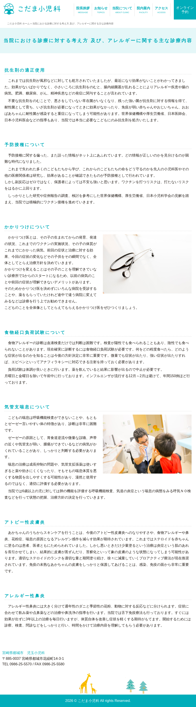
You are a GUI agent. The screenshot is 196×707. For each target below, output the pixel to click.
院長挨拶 (83, 10)
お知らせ (101, 10)
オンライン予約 (185, 10)
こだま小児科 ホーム (18, 23)
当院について (122, 10)
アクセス (161, 10)
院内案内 (143, 10)
